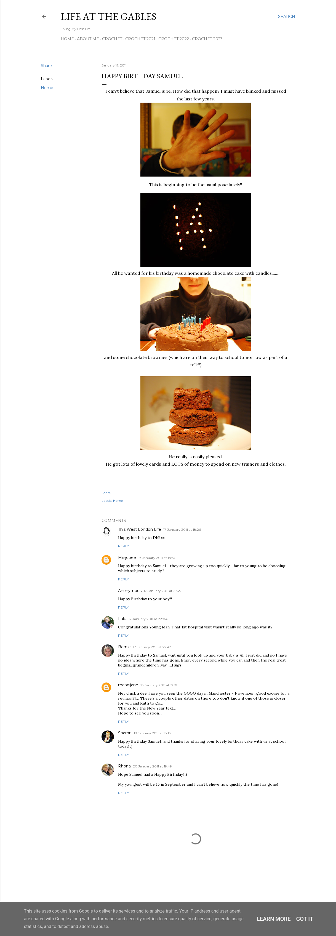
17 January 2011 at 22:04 (148, 619)
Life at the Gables (108, 16)
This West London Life (139, 529)
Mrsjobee (127, 557)
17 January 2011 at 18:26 (182, 529)
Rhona (124, 766)
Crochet (112, 38)
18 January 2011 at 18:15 (152, 733)
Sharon (125, 732)
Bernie (124, 646)
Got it (304, 919)
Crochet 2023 (207, 38)
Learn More (274, 919)
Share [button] (46, 65)
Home (67, 38)
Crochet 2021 (140, 38)
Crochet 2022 (173, 38)
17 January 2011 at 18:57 (156, 558)
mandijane (128, 684)
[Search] (286, 16)
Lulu (122, 618)
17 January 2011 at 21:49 (162, 591)
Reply (123, 546)
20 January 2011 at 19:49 (152, 766)
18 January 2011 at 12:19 (158, 685)
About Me (88, 38)
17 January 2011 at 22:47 (152, 647)
